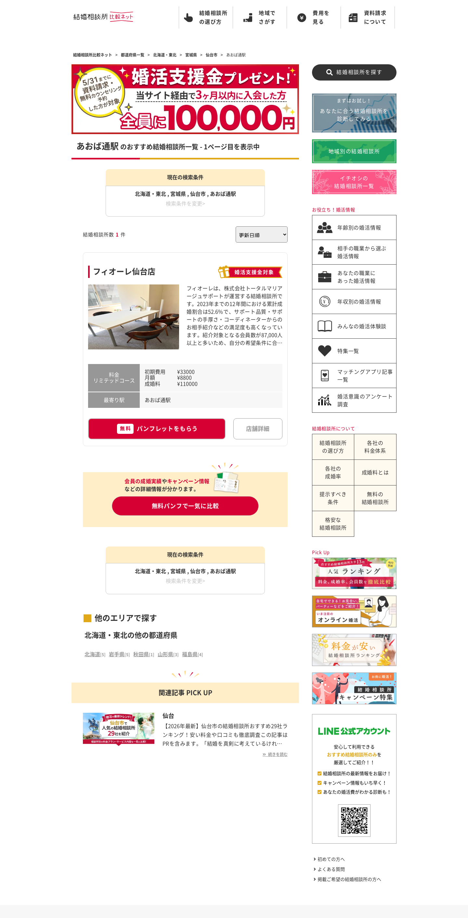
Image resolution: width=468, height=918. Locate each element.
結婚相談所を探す (354, 72)
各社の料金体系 (375, 446)
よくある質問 (329, 869)
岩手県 (116, 654)
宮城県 (191, 55)
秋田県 (141, 654)
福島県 (190, 654)
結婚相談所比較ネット (92, 55)
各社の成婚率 (333, 472)
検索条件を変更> (185, 203)
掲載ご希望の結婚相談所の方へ (347, 879)
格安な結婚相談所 (333, 523)
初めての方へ (329, 859)
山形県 (165, 654)
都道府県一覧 (132, 55)
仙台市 (211, 55)
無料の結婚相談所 (375, 498)
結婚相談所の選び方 (333, 446)
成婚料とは (375, 472)
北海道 (92, 654)
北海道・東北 (164, 55)
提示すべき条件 (333, 498)
